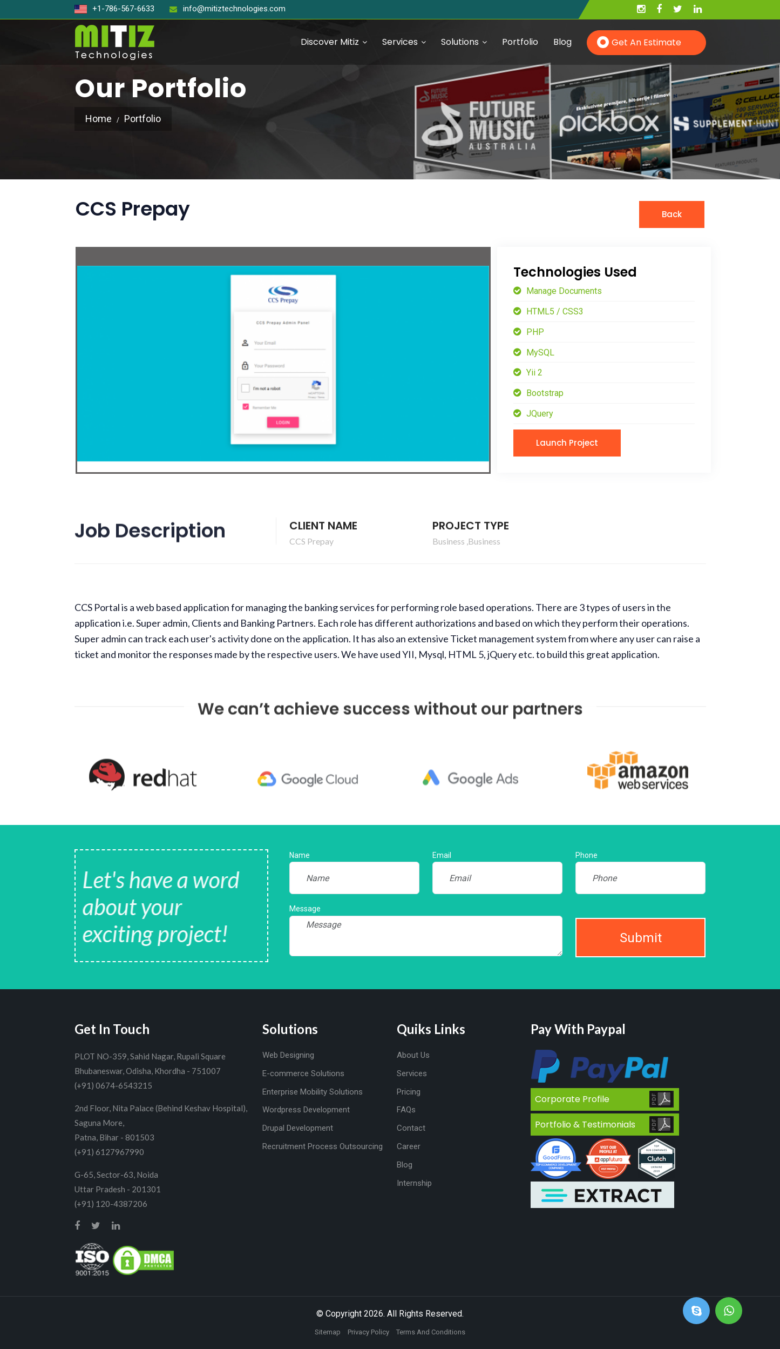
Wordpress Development (306, 1110)
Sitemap (328, 1332)
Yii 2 (533, 372)
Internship (414, 1183)
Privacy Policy (368, 1332)
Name (299, 855)
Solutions (460, 42)
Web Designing (288, 1055)
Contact (411, 1128)
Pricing (408, 1092)
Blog (562, 42)
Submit (641, 937)
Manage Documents (563, 291)
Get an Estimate (646, 42)
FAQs (406, 1110)
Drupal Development (297, 1128)
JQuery (538, 413)
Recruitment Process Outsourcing (322, 1146)
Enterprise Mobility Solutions (312, 1092)
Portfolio (520, 42)
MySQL (539, 352)
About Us (413, 1055)
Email (441, 855)
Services (400, 42)
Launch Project (567, 442)
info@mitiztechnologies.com (227, 9)
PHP (534, 332)
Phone (586, 855)
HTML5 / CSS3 (554, 311)
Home (98, 118)
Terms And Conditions (430, 1332)
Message (305, 908)
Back (672, 214)
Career (408, 1146)
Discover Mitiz (330, 42)
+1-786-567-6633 (114, 9)
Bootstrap (544, 393)
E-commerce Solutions (303, 1073)
